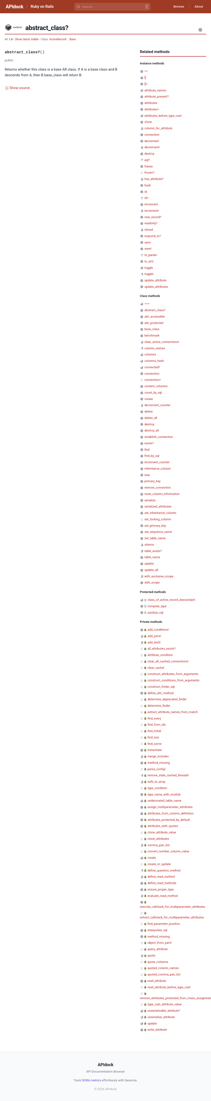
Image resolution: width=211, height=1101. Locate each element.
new (147, 475)
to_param (150, 255)
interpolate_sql (157, 930)
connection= (152, 380)
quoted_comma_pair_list (163, 974)
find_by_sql (151, 456)
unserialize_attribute (161, 1017)
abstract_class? (154, 310)
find (146, 449)
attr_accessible (154, 316)
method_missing (158, 762)
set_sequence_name (158, 532)
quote (151, 955)
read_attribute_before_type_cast (168, 987)
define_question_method (163, 870)
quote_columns (157, 962)
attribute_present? (156, 96)
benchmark (152, 335)
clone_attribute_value (161, 832)
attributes (150, 103)
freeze (148, 166)
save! (147, 248)
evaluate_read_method (162, 896)
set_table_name (154, 538)
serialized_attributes (157, 506)
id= (146, 198)
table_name (152, 557)
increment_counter (157, 462)
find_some (154, 744)
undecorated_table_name (164, 800)
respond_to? (152, 236)
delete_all (150, 418)
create (148, 399)
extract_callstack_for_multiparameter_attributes (172, 917)
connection (151, 134)
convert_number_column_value (168, 851)
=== (146, 304)
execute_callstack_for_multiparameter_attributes (172, 906)
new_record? (152, 217)
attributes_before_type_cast (163, 115)
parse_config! (156, 769)
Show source (19, 88)
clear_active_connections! (161, 342)
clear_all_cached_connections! (167, 661)
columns (150, 354)
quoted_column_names (163, 968)
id (145, 191)
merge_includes (158, 756)
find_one (153, 737)
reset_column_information (161, 494)
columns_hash (154, 361)
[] (145, 77)
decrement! (152, 147)
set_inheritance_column (160, 513)
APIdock (14, 6)
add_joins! (154, 636)
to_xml (148, 261)
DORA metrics (91, 1080)
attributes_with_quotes (162, 826)
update (149, 563)
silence (149, 544)
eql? (147, 160)
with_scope (152, 582)
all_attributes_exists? (161, 648)
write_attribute (157, 1029)
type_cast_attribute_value (164, 1004)
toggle (148, 268)
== (146, 71)
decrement (151, 141)
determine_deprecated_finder (167, 699)
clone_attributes (158, 838)
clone (148, 122)
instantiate (154, 750)
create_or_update (159, 864)
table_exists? (153, 551)
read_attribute (156, 981)
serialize (150, 500)
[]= (146, 84)
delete (148, 411)
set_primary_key (155, 525)
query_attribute (157, 949)
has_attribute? (153, 179)
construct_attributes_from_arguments (172, 674)
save (147, 242)
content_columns (156, 386)
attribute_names (155, 90)
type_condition (157, 788)
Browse (176, 7)
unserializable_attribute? (163, 1010)
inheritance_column (157, 468)
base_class (151, 329)
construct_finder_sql (161, 686)
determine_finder (158, 705)
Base (72, 39)
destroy (149, 153)
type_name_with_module (164, 794)
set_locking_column (157, 519)
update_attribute (155, 280)
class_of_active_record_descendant (171, 600)
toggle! (149, 274)
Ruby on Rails (42, 6)
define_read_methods (161, 883)
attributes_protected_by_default (168, 820)
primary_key (152, 481)
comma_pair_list (158, 845)
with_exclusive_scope (158, 576)
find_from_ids (156, 724)
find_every (154, 718)
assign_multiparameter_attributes (170, 807)
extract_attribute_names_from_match (172, 712)
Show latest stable (27, 39)
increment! (151, 210)
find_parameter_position (163, 924)
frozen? (149, 172)
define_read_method (161, 876)
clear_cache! (155, 668)
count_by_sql (153, 392)
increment (151, 204)
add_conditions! (158, 629)
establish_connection (158, 437)
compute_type (156, 606)
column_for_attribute (158, 128)
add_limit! (154, 642)
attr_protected (153, 323)
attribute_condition (160, 655)
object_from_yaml (159, 942)
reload (148, 229)
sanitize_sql (155, 612)
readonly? (150, 223)
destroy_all (151, 430)
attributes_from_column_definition (170, 813)
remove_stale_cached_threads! (168, 775)
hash (147, 185)
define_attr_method (160, 693)
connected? (152, 367)
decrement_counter (157, 405)
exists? (149, 443)
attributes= (151, 109)
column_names (154, 348)
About (197, 7)
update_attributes (156, 286)
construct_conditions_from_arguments (173, 680)
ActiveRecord (57, 39)
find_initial (154, 731)
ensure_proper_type (160, 889)
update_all (151, 570)
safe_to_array (156, 781)
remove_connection (157, 487)
